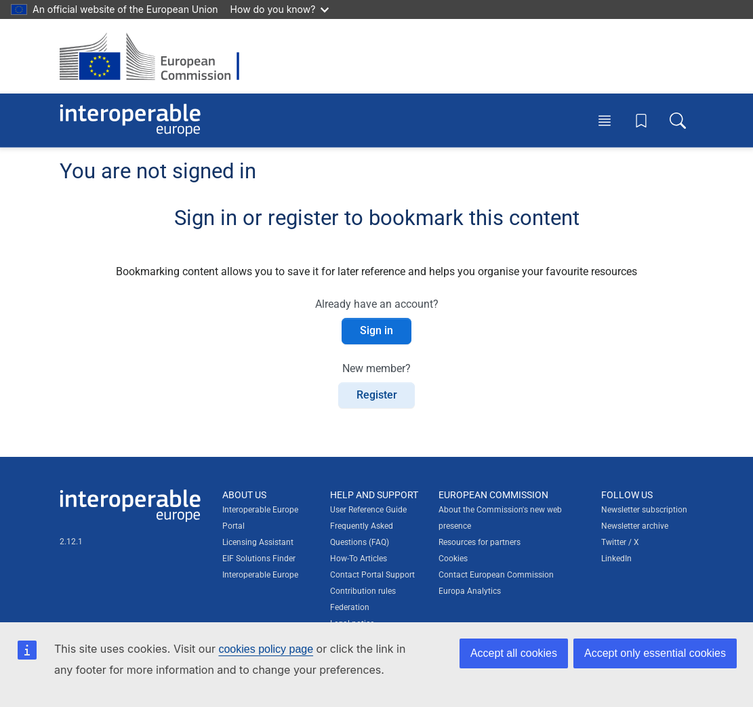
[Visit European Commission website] (156, 56)
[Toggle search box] (678, 120)
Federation (349, 607)
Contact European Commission (496, 575)
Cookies (453, 558)
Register (377, 394)
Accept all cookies (513, 653)
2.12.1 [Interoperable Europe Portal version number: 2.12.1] (71, 541)
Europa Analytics (470, 591)
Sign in (376, 330)
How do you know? (279, 9)
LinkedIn (616, 558)
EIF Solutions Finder (259, 558)
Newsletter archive (634, 526)
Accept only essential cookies (655, 653)
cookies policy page (265, 649)
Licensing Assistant (257, 542)
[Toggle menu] (604, 120)
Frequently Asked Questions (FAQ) (361, 534)
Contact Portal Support (372, 575)
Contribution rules (363, 591)
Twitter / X (620, 542)
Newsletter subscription (644, 509)
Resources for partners (480, 542)
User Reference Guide (368, 509)
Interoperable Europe (260, 575)
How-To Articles (358, 558)
